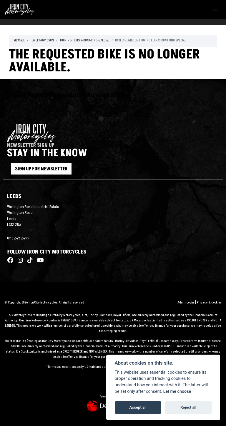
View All (19, 40)
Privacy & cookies (209, 302)
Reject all (188, 407)
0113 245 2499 (18, 238)
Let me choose (177, 391)
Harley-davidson (42, 40)
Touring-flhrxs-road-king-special (84, 40)
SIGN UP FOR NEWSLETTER (44, 169)
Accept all (138, 407)
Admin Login (185, 302)
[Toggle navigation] (215, 9)
